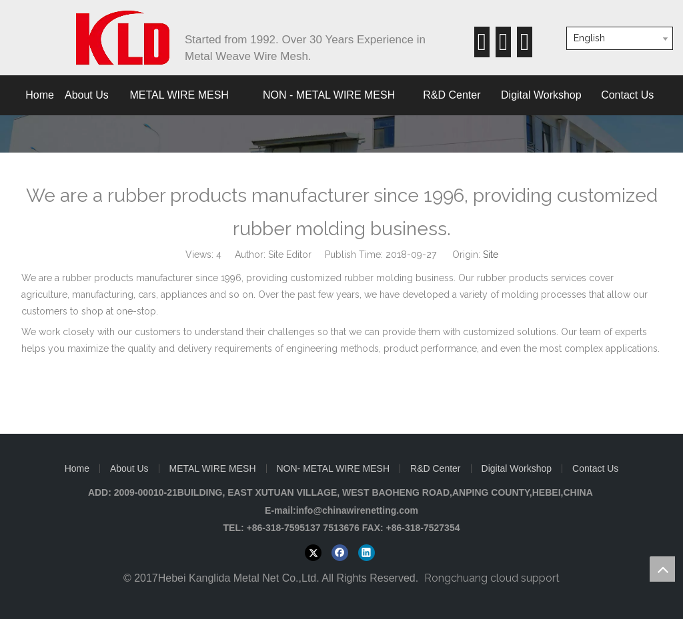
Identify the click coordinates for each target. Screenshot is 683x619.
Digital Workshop (517, 468)
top (662, 569)
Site (490, 254)
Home (77, 468)
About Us (129, 468)
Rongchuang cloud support (492, 578)
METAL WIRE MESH (212, 468)
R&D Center (435, 468)
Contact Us (595, 468)
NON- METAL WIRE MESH (333, 468)
